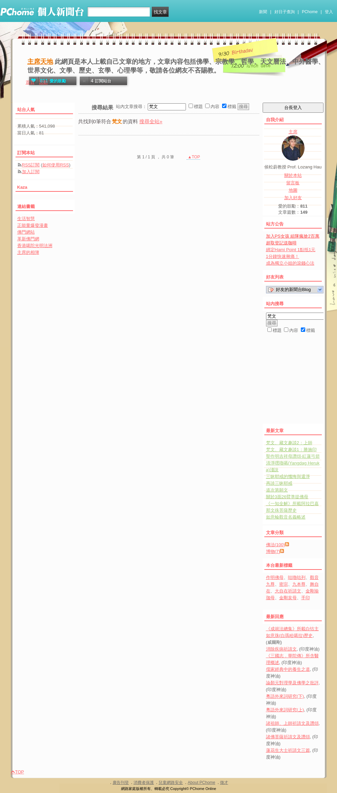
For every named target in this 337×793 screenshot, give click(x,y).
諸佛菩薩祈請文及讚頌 (288, 736)
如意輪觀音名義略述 (286, 517)
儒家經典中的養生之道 (288, 669)
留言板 (292, 182)
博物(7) (273, 551)
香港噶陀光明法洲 (34, 245)
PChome (310, 11)
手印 (305, 597)
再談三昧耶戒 (279, 483)
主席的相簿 (28, 252)
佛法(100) (275, 544)
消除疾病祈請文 (281, 649)
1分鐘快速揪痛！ (282, 256)
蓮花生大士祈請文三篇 (288, 750)
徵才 (224, 782)
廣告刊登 (121, 782)
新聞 (263, 11)
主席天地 (40, 61)
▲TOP (193, 157)
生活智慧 (26, 218)
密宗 (283, 584)
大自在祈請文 (288, 590)
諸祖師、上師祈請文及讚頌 (292, 723)
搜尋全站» (150, 121)
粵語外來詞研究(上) (285, 709)
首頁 (30, 82)
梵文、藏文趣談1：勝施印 (291, 449)
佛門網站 (26, 232)
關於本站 (293, 175)
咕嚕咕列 (297, 577)
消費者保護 (144, 782)
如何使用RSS (55, 164)
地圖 (293, 190)
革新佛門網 (28, 238)
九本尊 (299, 584)
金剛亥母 (288, 597)
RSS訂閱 (31, 164)
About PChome (201, 782)
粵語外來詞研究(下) (285, 696)
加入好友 (293, 197)
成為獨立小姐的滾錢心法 (290, 263)
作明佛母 (275, 577)
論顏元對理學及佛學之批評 (292, 682)
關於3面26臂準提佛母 (287, 496)
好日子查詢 (284, 11)
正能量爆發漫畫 (32, 225)
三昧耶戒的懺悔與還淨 (288, 476)
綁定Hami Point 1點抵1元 (291, 249)
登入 (329, 11)
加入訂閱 (31, 171)
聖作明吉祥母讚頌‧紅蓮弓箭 (293, 456)
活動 (43, 82)
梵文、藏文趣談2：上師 (289, 442)
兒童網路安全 (171, 782)
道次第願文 (277, 490)
